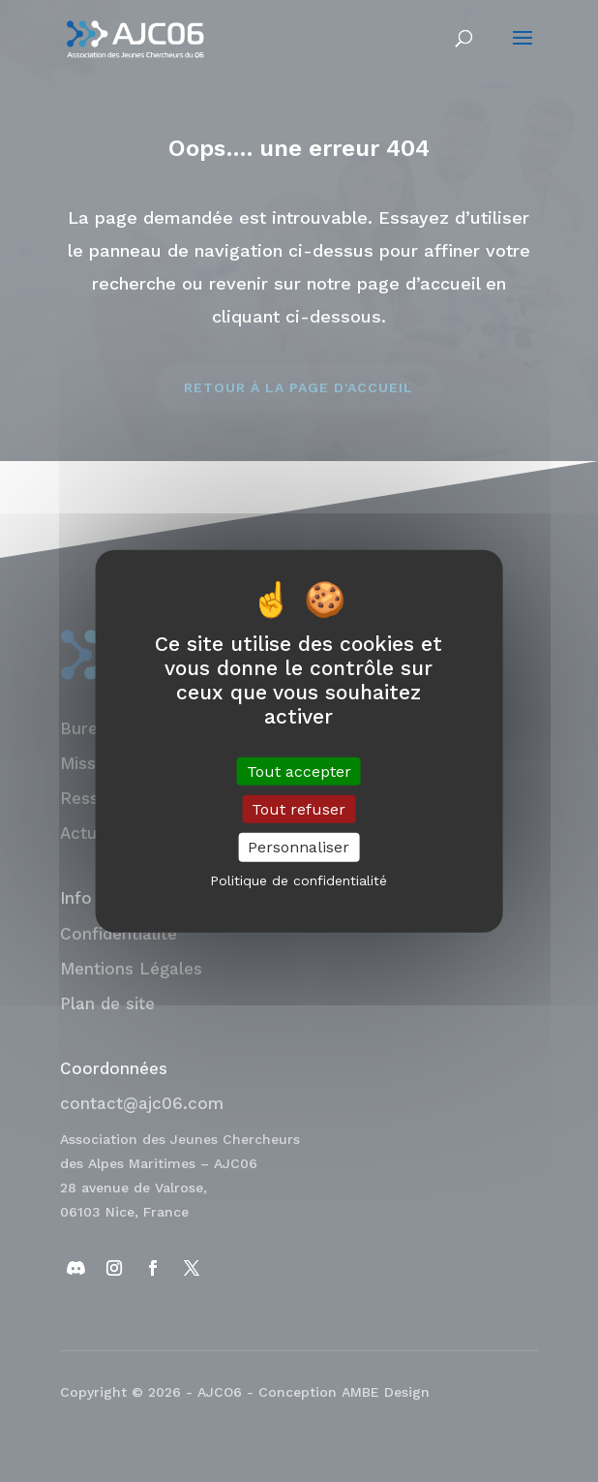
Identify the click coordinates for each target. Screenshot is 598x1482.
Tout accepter (299, 771)
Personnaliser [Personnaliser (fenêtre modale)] (298, 847)
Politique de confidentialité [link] (298, 879)
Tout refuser (298, 809)
